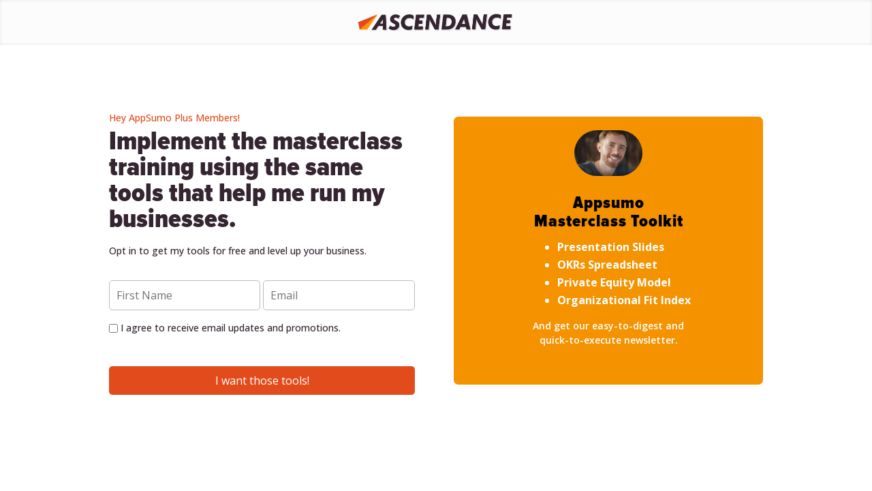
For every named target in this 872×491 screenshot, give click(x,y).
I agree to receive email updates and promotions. (225, 327)
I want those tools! (262, 380)
